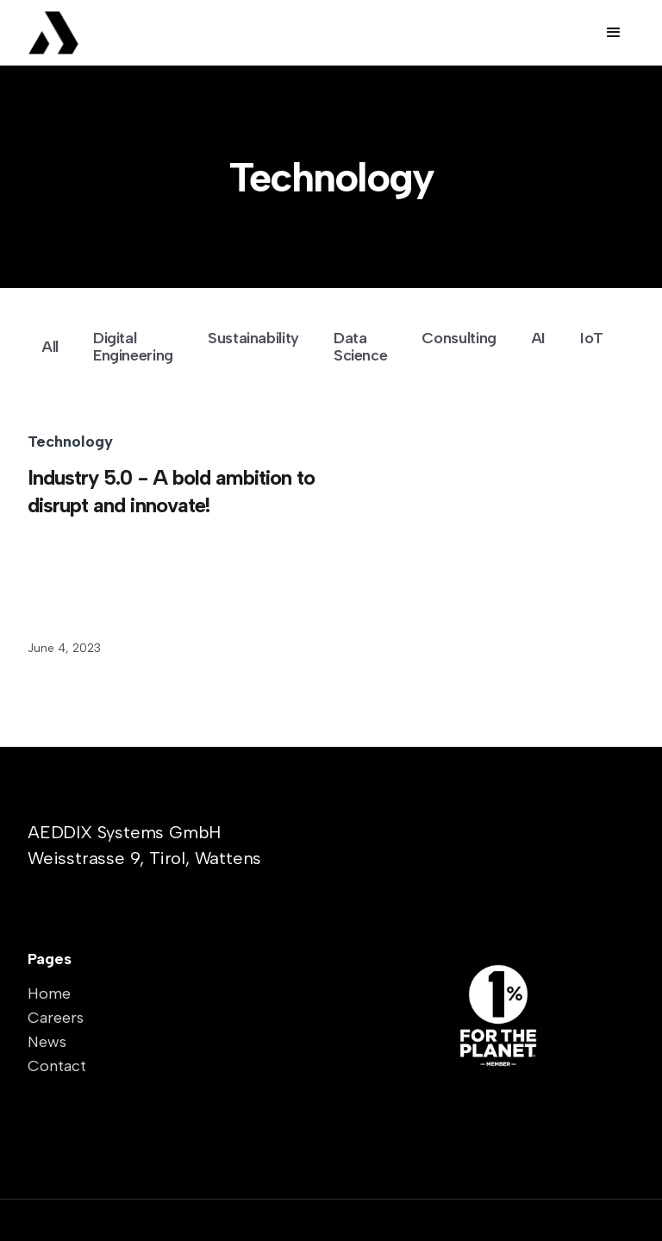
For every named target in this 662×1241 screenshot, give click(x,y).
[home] (92, 32)
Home (49, 993)
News (47, 1041)
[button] (613, 32)
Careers (56, 1017)
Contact (57, 1066)
